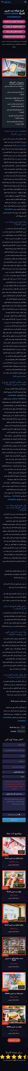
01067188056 (11, 13)
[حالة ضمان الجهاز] (14, 794)
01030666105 (14, 17)
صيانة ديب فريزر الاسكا (19, 145)
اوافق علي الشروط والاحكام (14, 814)
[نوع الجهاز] (14, 772)
